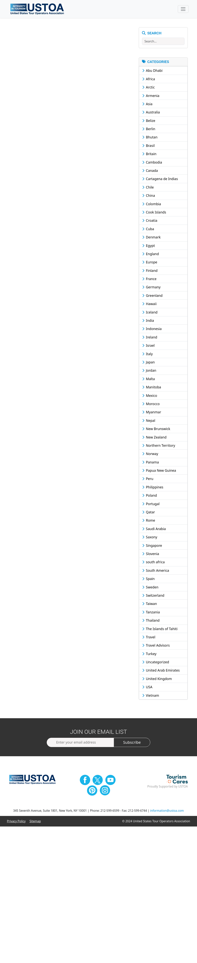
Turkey (149, 654)
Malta (148, 379)
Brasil (148, 146)
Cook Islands (154, 212)
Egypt (148, 246)
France (149, 279)
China (148, 196)
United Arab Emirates (161, 670)
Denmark (151, 237)
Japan (148, 362)
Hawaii (149, 304)
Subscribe (132, 742)
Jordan (149, 371)
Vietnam (150, 695)
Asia (147, 104)
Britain (149, 154)
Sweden (150, 587)
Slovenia (150, 554)
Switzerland (153, 595)
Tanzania (151, 612)
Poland (149, 496)
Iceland (150, 312)
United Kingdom (157, 679)
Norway (150, 454)
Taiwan (149, 604)
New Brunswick (156, 429)
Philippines (152, 487)
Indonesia (152, 329)
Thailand (151, 620)
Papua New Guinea (159, 470)
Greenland (152, 296)
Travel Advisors (156, 646)
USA (147, 687)
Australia (151, 112)
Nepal (148, 421)
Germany (151, 287)
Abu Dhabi (152, 71)
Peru (147, 479)
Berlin (148, 129)
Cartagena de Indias (160, 179)
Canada (150, 171)
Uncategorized (155, 662)
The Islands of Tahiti (160, 629)
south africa (153, 562)
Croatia (149, 221)
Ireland (149, 337)
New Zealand (154, 437)
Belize (148, 121)
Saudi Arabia (154, 529)
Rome (148, 521)
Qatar (148, 512)
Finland (150, 271)
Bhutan (150, 137)
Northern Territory (158, 445)
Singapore (152, 546)
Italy (147, 354)
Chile (148, 187)
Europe (149, 262)
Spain (148, 579)
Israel (148, 345)
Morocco (151, 404)
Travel (148, 637)
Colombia (151, 204)
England (150, 254)
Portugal (151, 504)
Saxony (149, 537)
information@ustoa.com (167, 811)
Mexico (149, 396)
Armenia (150, 96)
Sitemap (35, 822)
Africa (148, 79)
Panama (150, 462)
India (148, 321)
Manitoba (151, 387)
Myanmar (151, 412)
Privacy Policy (16, 822)
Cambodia (152, 162)
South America (155, 570)
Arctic (148, 87)
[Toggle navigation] (183, 9)
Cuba (148, 229)
